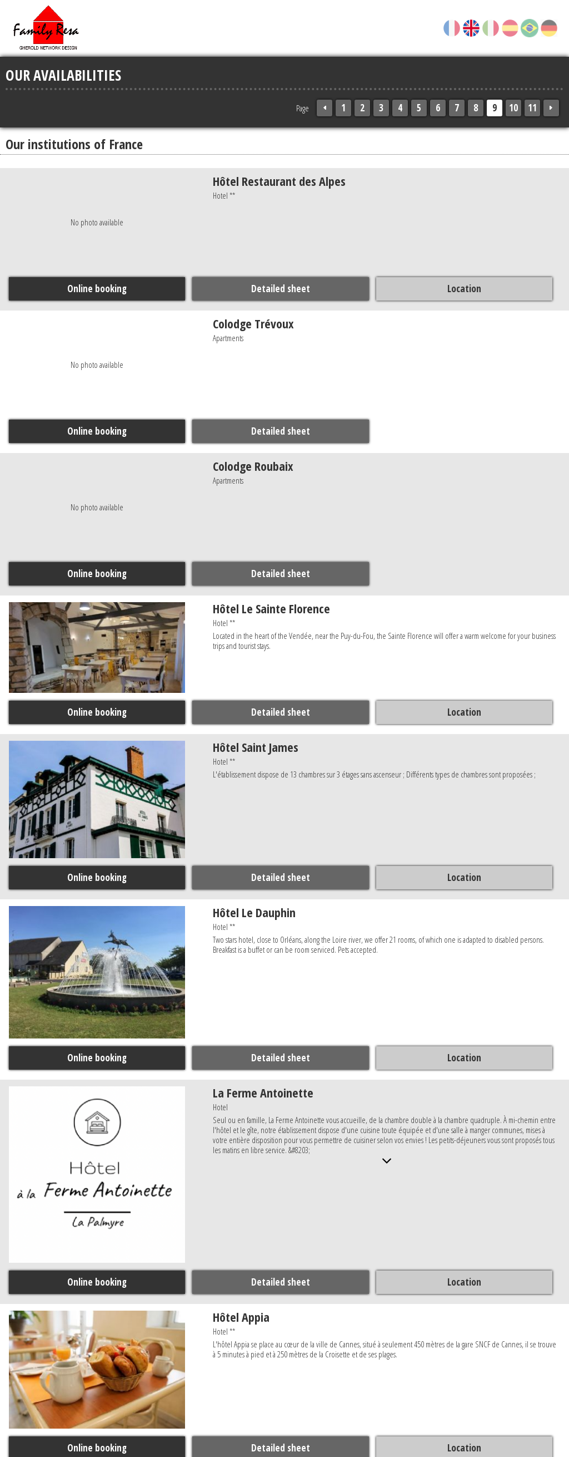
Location (463, 288)
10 (513, 107)
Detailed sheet (280, 288)
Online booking (97, 288)
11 (532, 107)
